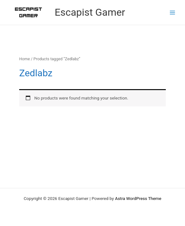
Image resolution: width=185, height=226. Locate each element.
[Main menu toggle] (172, 12)
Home (24, 58)
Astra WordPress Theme (138, 198)
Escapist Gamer (90, 12)
